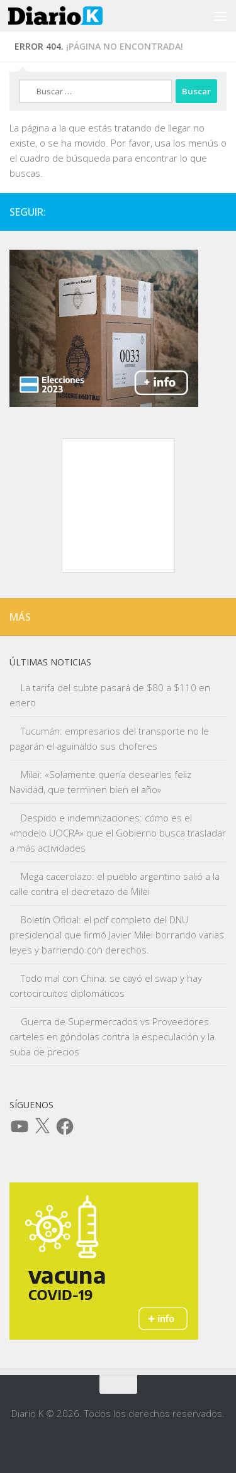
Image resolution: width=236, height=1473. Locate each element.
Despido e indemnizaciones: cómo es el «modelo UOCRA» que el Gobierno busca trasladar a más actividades (117, 832)
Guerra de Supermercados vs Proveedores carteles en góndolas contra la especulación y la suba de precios (112, 1036)
